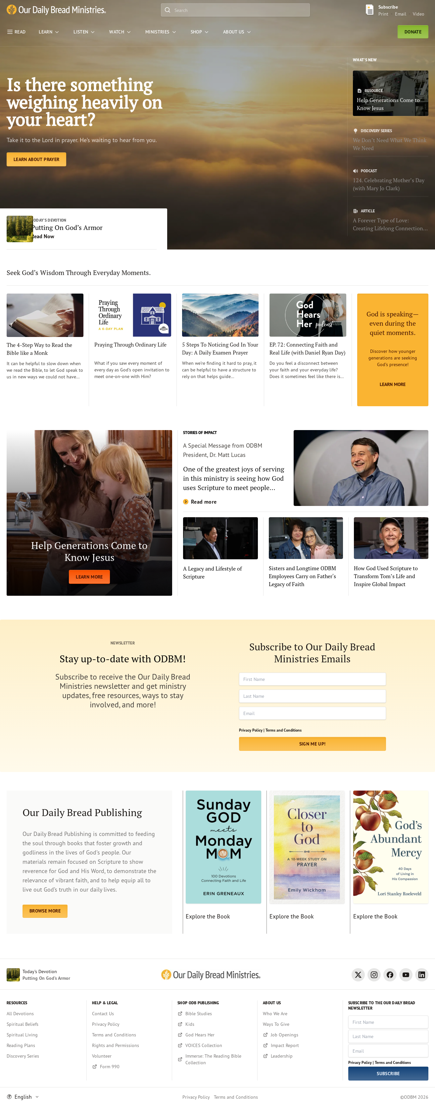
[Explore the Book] (222, 868)
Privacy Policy (196, 1097)
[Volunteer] (129, 1056)
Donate (413, 32)
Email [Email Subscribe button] (400, 14)
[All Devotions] (44, 1013)
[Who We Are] (300, 1013)
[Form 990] (129, 1066)
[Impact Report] (300, 1045)
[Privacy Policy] (129, 1024)
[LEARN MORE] (89, 519)
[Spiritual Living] (44, 1034)
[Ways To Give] (300, 1024)
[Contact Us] (129, 1013)
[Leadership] (300, 1056)
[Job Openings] (300, 1034)
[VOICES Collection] (214, 1045)
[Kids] (214, 1024)
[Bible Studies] (214, 1013)
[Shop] (200, 32)
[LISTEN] (84, 32)
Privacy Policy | (252, 736)
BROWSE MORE (45, 917)
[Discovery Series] (44, 1056)
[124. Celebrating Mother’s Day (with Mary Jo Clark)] (390, 180)
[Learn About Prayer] (36, 187)
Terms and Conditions (284, 736)
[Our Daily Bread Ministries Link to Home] (56, 10)
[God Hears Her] (214, 1034)
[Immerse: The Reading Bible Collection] (214, 1059)
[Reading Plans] (44, 1045)
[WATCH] (120, 32)
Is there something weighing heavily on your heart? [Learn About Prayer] (81, 115)
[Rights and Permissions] (129, 1045)
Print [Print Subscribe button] (383, 14)
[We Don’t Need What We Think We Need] (390, 140)
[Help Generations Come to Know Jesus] (390, 93)
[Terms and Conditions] (129, 1034)
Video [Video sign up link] (418, 14)
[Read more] (305, 474)
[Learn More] (392, 356)
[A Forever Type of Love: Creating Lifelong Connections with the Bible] (390, 220)
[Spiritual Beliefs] (44, 1024)
